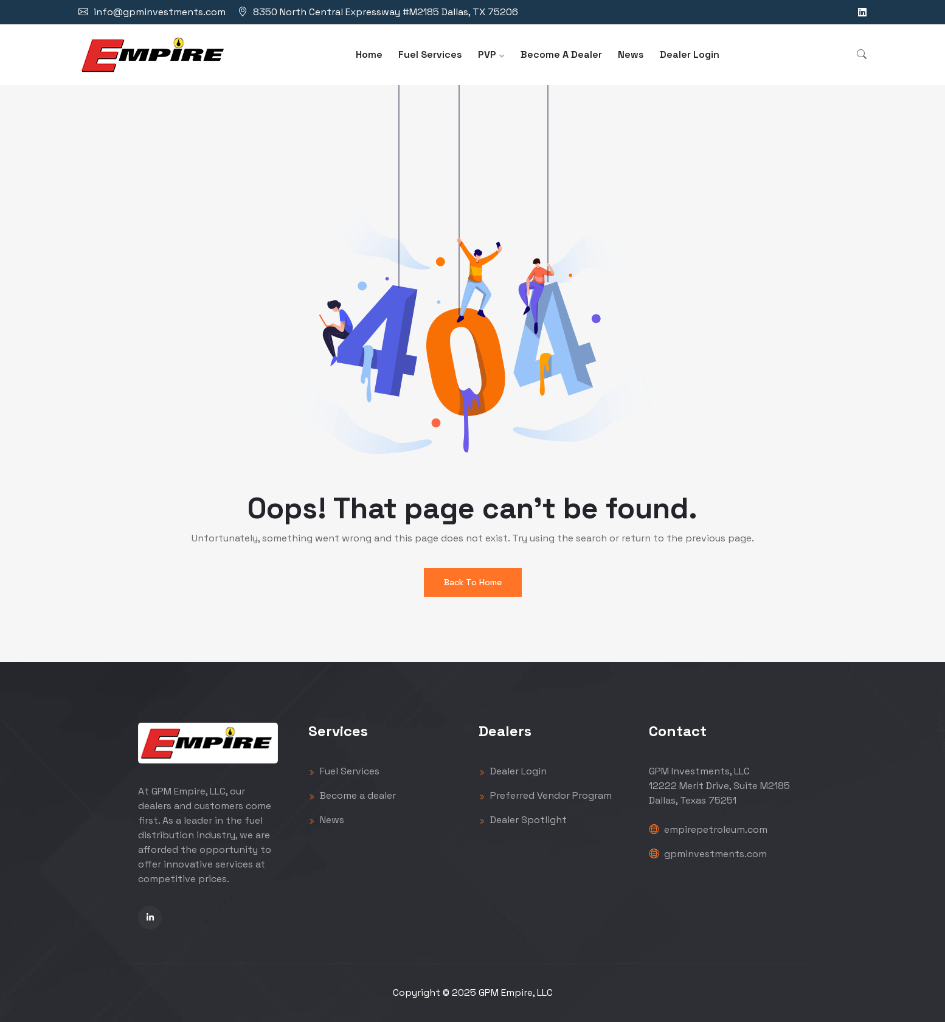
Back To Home (473, 582)
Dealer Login (689, 54)
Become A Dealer (561, 54)
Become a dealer (352, 795)
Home (369, 54)
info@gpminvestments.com (160, 11)
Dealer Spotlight (523, 819)
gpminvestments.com (708, 853)
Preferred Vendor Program (545, 795)
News (631, 54)
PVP (487, 54)
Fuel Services (430, 54)
